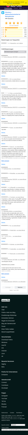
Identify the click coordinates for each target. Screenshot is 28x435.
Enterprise (4, 374)
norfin (11, 61)
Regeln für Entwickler (8, 321)
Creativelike (13, 249)
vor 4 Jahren (20, 43)
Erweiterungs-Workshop (8, 315)
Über (3, 309)
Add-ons (4, 307)
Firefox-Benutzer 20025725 (11, 107)
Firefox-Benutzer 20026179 (11, 88)
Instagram (4, 396)
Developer (4, 388)
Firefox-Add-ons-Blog (8, 312)
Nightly (3, 364)
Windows (4, 342)
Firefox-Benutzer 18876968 (11, 57)
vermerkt (14, 415)
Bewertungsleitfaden (7, 332)
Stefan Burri (13, 230)
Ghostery (10, 18)
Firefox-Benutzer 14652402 (11, 123)
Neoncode (12, 253)
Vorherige (7, 287)
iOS (2, 348)
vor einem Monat (22, 57)
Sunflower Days (7, 168)
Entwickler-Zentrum (7, 318)
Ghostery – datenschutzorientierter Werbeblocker (12, 14)
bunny (11, 127)
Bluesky (3, 404)
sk (10, 225)
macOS (3, 345)
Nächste (20, 287)
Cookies (12, 412)
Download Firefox (7, 339)
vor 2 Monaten (21, 259)
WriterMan (12, 173)
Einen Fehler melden (7, 329)
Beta (2, 367)
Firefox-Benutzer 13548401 (10, 137)
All (2, 356)
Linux (3, 353)
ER (10, 79)
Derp (11, 93)
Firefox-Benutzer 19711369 (10, 259)
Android (3, 351)
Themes (15, 8)
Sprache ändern (5, 425)
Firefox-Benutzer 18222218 (10, 179)
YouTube (4, 398)
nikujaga (12, 244)
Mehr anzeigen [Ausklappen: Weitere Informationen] (5, 160)
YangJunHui (13, 43)
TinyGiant (12, 197)
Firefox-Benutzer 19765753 (11, 281)
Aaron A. (12, 146)
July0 (11, 112)
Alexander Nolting (8, 211)
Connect (4, 382)
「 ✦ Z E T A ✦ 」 (8, 236)
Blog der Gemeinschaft (8, 323)
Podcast (4, 407)
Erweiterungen (8, 8)
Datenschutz (4, 412)
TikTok (3, 401)
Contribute (4, 385)
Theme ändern (5, 427)
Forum (3, 326)
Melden (3, 76)
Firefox (11, 3)
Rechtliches (19, 412)
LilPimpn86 (12, 187)
